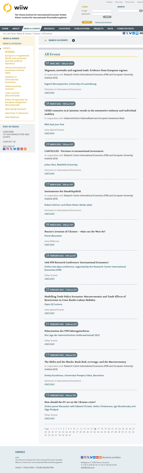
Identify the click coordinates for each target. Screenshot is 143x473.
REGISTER (87, 22)
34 (67, 432)
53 (133, 432)
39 (84, 432)
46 (109, 432)
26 (130, 428)
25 (126, 428)
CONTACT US (9, 141)
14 (88, 428)
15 (91, 428)
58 (60, 435)
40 (88, 432)
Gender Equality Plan (45, 467)
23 (119, 428)
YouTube (21, 149)
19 (105, 428)
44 (102, 432)
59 (63, 435)
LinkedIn (18, 149)
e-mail (84, 10)
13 (84, 428)
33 (63, 432)
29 (49, 432)
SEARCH (141, 11)
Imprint (140, 2)
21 (112, 428)
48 (116, 432)
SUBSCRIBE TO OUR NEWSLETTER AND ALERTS (16, 134)
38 (81, 432)
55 (49, 435)
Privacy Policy (28, 467)
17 (98, 428)
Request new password (103, 22)
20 (109, 428)
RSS (25, 149)
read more (49, 92)
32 (60, 432)
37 (77, 432)
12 (81, 428)
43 (98, 432)
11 (77, 428)
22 (116, 428)
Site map (118, 2)
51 (126, 432)
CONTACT (20, 451)
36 (74, 432)
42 (95, 432)
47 (112, 432)
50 (123, 432)
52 (130, 432)
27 (133, 428)
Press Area (129, 2)
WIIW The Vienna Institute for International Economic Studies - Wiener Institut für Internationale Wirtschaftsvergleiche (39, 11)
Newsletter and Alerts (111, 457)
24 (123, 428)
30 (53, 432)
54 (46, 435)
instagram (7, 149)
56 (53, 435)
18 (102, 428)
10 (74, 428)
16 (95, 428)
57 (56, 435)
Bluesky (14, 149)
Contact (109, 2)
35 (70, 432)
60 (67, 435)
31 (56, 432)
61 (70, 435)
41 (91, 432)
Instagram (85, 457)
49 (119, 432)
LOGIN (107, 17)
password (86, 14)
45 (105, 432)
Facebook (4, 149)
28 (46, 432)
